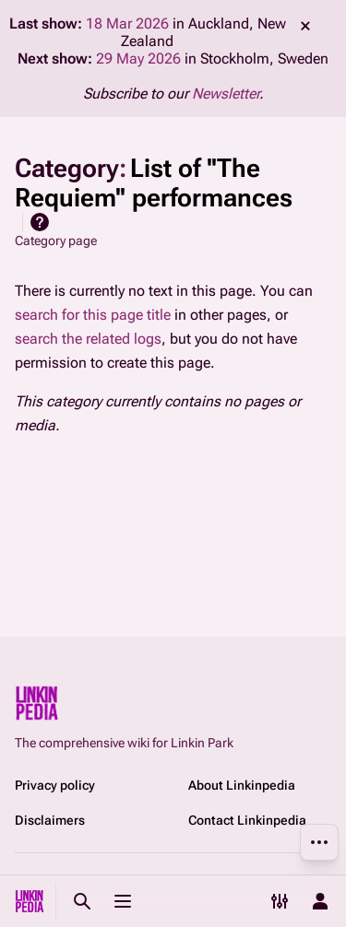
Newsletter (225, 93)
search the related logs (88, 338)
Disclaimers (50, 820)
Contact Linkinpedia (247, 820)
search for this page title (93, 314)
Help (39, 222)
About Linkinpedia (241, 785)
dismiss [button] (305, 26)
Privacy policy (55, 785)
